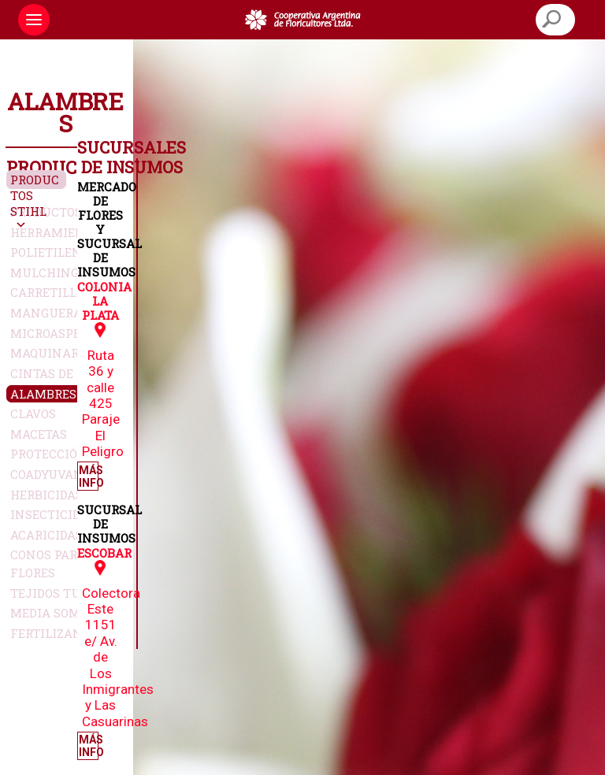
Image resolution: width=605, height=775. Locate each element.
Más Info (88, 476)
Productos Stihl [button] (34, 195)
